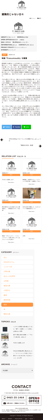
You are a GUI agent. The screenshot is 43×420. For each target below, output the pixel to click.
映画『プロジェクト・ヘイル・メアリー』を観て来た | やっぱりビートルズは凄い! (11, 237)
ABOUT (4, 418)
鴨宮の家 (7, 314)
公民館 (6, 281)
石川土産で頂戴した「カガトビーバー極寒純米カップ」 (32, 207)
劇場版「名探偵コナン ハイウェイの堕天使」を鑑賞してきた (32, 180)
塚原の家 (7, 286)
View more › (11, 182)
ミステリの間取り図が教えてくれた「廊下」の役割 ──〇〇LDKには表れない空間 (22, 329)
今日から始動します (8, 179)
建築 (5, 295)
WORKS (10, 418)
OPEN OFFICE (18, 418)
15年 (24, 236)
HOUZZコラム (9, 262)
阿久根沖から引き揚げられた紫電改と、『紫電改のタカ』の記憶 (11, 208)
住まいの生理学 (9, 276)
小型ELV (7, 290)
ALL (5, 257)
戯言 (4, 54)
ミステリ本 (8, 267)
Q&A (26, 418)
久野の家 (7, 271)
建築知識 (7, 300)
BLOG (31, 418)
